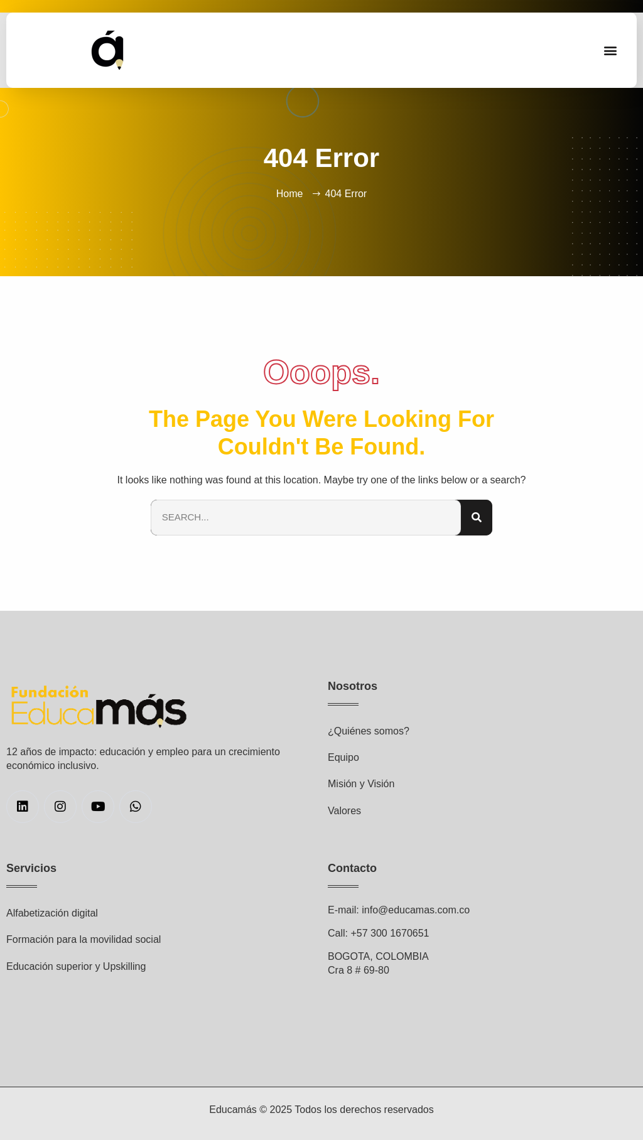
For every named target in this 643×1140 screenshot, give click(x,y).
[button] (610, 50)
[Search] (476, 517)
